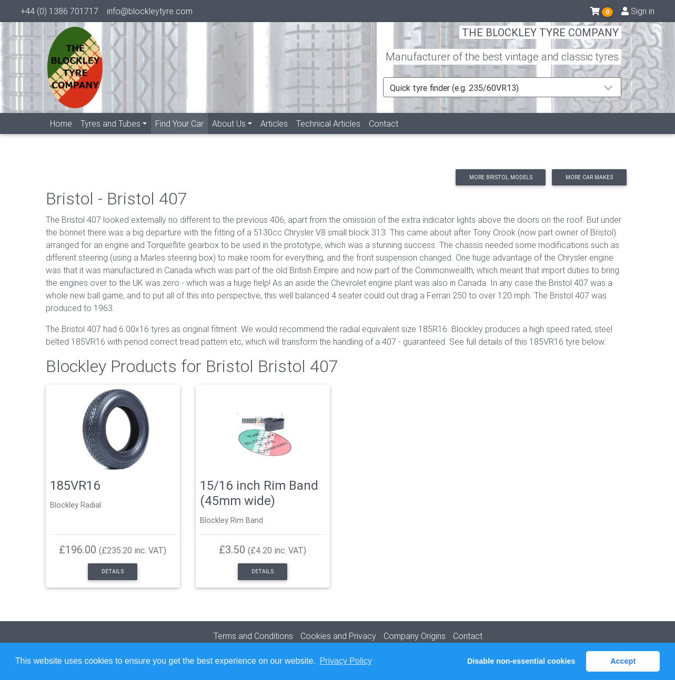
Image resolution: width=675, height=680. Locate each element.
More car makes (589, 177)
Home (61, 135)
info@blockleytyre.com (150, 13)
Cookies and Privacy (338, 636)
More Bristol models (500, 177)
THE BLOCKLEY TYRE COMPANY (540, 39)
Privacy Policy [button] (345, 660)
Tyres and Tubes (110, 135)
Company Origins (415, 636)
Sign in (637, 13)
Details (113, 571)
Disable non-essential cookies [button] (521, 661)
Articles (274, 135)
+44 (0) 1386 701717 (59, 13)
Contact (383, 135)
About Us (229, 135)
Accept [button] (623, 661)
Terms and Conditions (253, 636)
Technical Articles (328, 135)
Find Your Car (181, 134)
